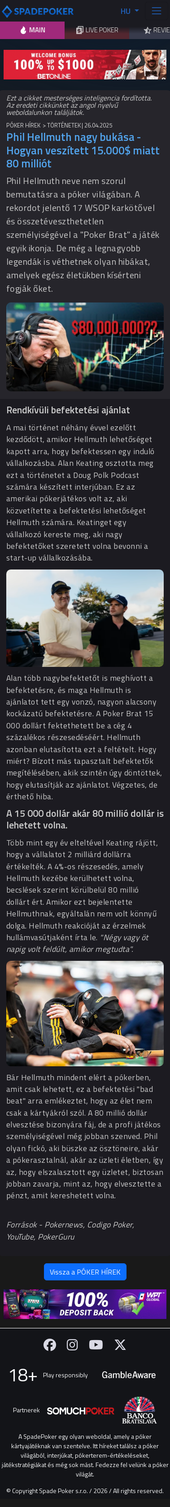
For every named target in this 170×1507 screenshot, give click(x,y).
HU (126, 11)
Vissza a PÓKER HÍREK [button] (85, 1271)
